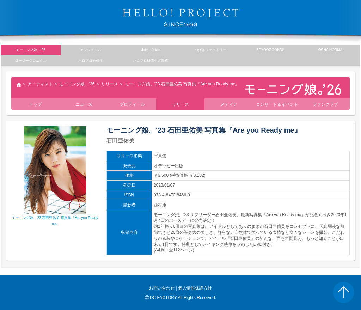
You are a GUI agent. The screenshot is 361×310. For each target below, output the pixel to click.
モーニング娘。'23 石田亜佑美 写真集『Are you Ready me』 (55, 218)
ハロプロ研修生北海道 (150, 60)
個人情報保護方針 (195, 288)
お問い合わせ (162, 288)
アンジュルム (90, 50)
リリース (109, 83)
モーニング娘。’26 (76, 83)
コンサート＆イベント (277, 104)
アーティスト (40, 83)
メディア (228, 104)
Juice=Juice (150, 50)
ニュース (83, 104)
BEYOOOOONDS (270, 50)
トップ (18, 85)
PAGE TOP (343, 292)
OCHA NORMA (330, 50)
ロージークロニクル (31, 60)
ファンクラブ (325, 104)
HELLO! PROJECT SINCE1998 (180, 17)
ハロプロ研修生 (90, 60)
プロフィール (132, 104)
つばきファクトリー (210, 50)
